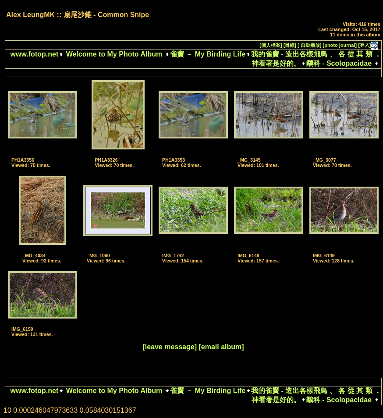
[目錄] (290, 45)
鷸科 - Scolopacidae (339, 63)
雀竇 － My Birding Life (207, 54)
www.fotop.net (35, 54)
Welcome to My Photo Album (114, 54)
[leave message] (169, 347)
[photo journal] (340, 45)
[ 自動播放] (309, 45)
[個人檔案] (270, 45)
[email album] (221, 347)
